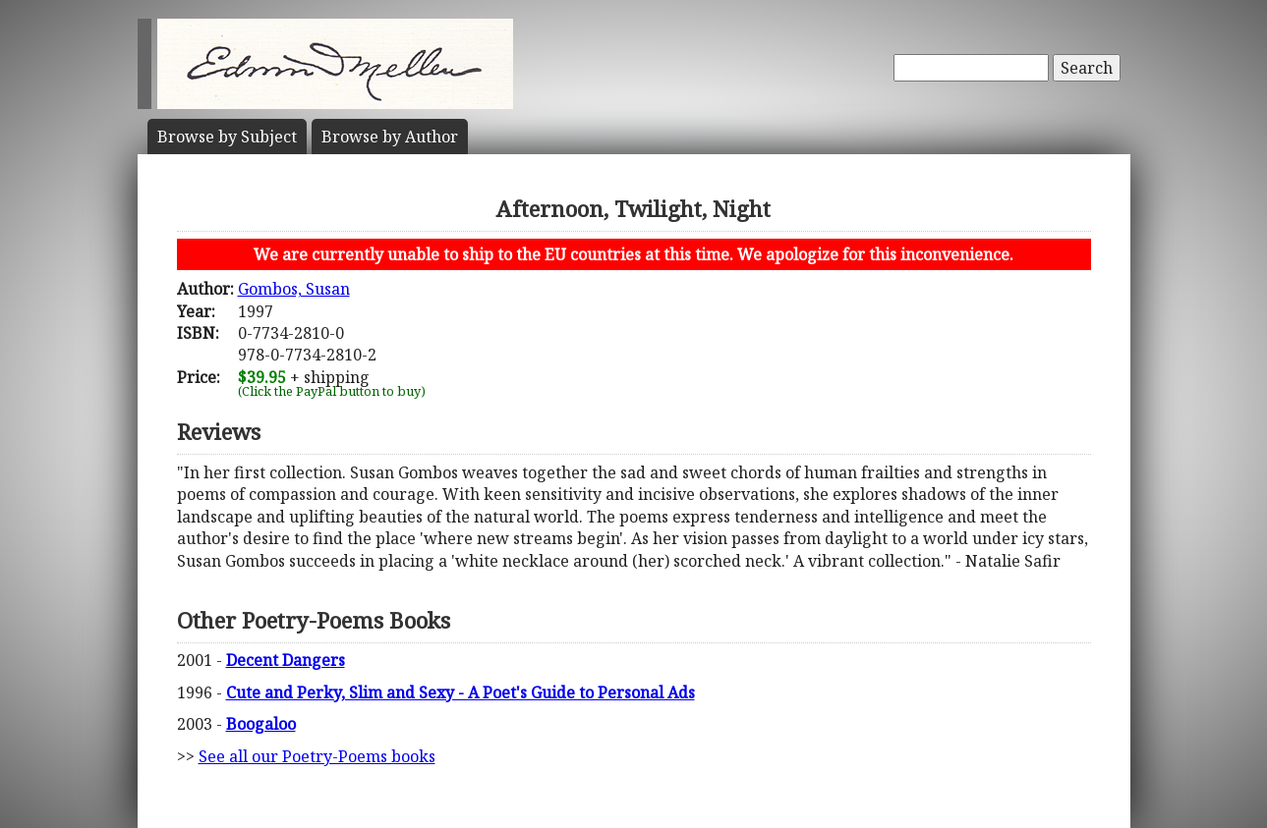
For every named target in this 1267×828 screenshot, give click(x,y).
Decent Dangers (285, 660)
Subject (227, 136)
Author (389, 136)
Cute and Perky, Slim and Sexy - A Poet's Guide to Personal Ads (460, 692)
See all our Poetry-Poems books (317, 756)
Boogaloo (261, 724)
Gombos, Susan (294, 289)
